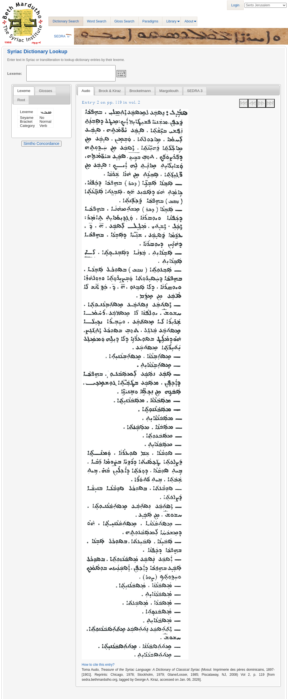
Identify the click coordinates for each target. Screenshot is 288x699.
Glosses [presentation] (45, 91)
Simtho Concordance (41, 143)
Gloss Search (124, 21)
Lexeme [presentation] (23, 91)
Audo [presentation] (85, 91)
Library (171, 21)
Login (235, 5)
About (189, 21)
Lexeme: (14, 73)
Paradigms (150, 21)
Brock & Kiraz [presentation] (110, 91)
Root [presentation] (21, 100)
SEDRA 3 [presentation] (195, 91)
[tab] (23, 90)
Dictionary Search (66, 21)
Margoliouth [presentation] (169, 91)
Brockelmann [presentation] (140, 91)
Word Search (96, 21)
